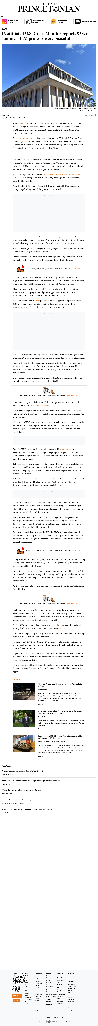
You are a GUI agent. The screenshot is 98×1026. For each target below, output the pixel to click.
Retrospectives (51, 993)
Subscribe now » (72, 395)
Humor (70, 978)
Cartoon (49, 1004)
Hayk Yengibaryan (7, 774)
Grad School (27, 983)
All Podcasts (60, 983)
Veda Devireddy (7, 803)
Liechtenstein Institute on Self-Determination (62, 174)
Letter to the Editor (38, 981)
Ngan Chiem (6, 115)
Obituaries (28, 1001)
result (62, 627)
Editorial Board (38, 997)
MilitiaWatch (67, 448)
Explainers (38, 973)
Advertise (71, 992)
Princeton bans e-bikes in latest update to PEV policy (23, 770)
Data (37, 1007)
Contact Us (72, 986)
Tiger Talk (60, 977)
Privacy (70, 1007)
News (27, 973)
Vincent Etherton (20, 803)
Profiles (48, 991)
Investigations (51, 996)
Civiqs (37, 300)
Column (38, 978)
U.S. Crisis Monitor (25, 138)
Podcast (60, 973)
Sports (48, 973)
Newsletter (61, 1003)
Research (28, 997)
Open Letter (37, 1001)
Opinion (38, 976)
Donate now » (76, 268)
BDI (23, 141)
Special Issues (59, 1006)
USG (26, 995)
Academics (28, 999)
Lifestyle (60, 996)
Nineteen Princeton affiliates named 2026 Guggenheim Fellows (27, 809)
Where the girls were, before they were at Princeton (22, 789)
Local (26, 986)
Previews (49, 980)
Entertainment (62, 993)
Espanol (71, 980)
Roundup (60, 975)
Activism (27, 993)
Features (49, 989)
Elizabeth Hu (6, 783)
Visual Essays (48, 1000)
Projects (60, 1001)
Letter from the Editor (38, 987)
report (21, 123)
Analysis (27, 1003)
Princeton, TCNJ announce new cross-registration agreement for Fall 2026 (32, 780)
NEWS (4, 29)
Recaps (48, 977)
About (70, 990)
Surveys (38, 1010)
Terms (70, 1010)
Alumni (27, 988)
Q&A (26, 990)
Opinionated (61, 980)
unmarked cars (43, 405)
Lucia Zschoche (7, 793)
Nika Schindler (6, 812)
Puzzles (70, 975)
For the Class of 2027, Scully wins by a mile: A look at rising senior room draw (33, 799)
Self (58, 998)
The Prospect (60, 988)
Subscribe (17, 995)
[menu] (95, 16)
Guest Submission (39, 992)
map (53, 664)
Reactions (38, 1004)
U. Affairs (28, 975)
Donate (16, 1000)
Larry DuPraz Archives (71, 996)
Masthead (71, 984)
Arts (58, 991)
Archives (71, 973)
